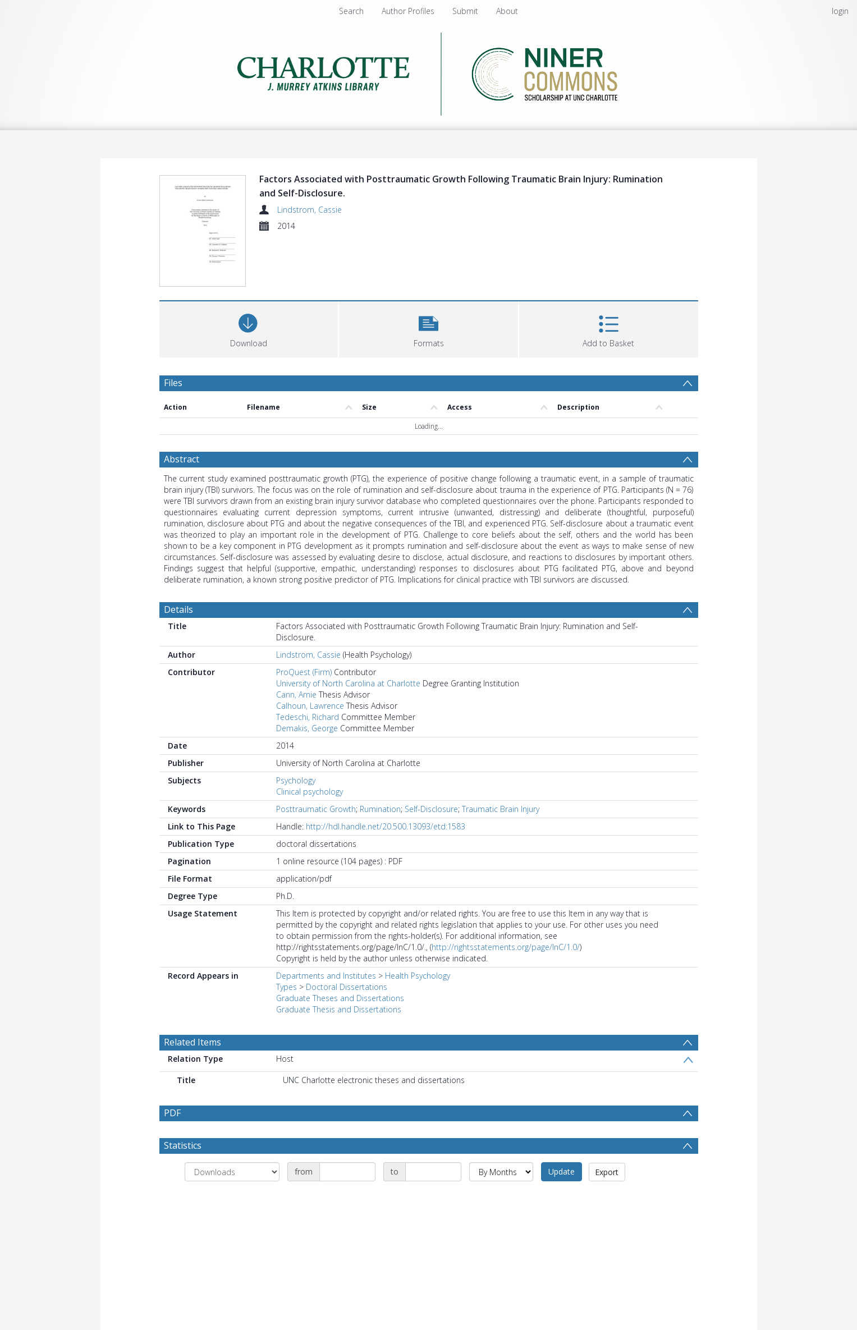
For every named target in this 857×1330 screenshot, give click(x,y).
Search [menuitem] (351, 11)
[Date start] (347, 1171)
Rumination (380, 809)
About (507, 11)
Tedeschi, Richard (307, 717)
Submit (465, 11)
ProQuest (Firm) (304, 672)
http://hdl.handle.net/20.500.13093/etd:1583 (385, 826)
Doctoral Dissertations (346, 987)
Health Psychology (417, 975)
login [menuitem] (840, 11)
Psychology (295, 780)
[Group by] (232, 1171)
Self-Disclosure (431, 809)
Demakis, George (307, 728)
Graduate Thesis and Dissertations (338, 1009)
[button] (428, 328)
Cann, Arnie (296, 694)
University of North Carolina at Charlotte (348, 683)
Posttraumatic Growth (316, 809)
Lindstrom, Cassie (309, 209)
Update (561, 1171)
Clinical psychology (309, 791)
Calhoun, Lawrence (310, 705)
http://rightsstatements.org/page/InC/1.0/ (506, 947)
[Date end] (433, 1171)
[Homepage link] (428, 71)
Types (286, 987)
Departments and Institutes (326, 975)
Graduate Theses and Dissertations (340, 998)
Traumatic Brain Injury (500, 809)
